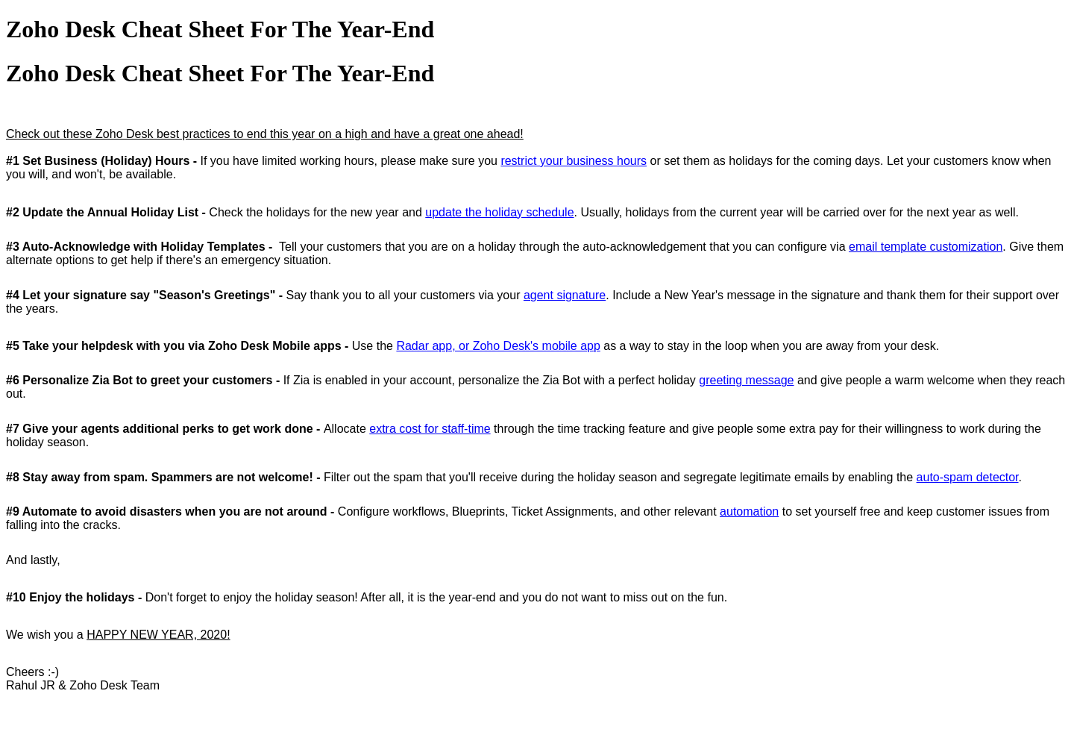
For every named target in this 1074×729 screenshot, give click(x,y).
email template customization (925, 246)
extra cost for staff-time (429, 428)
